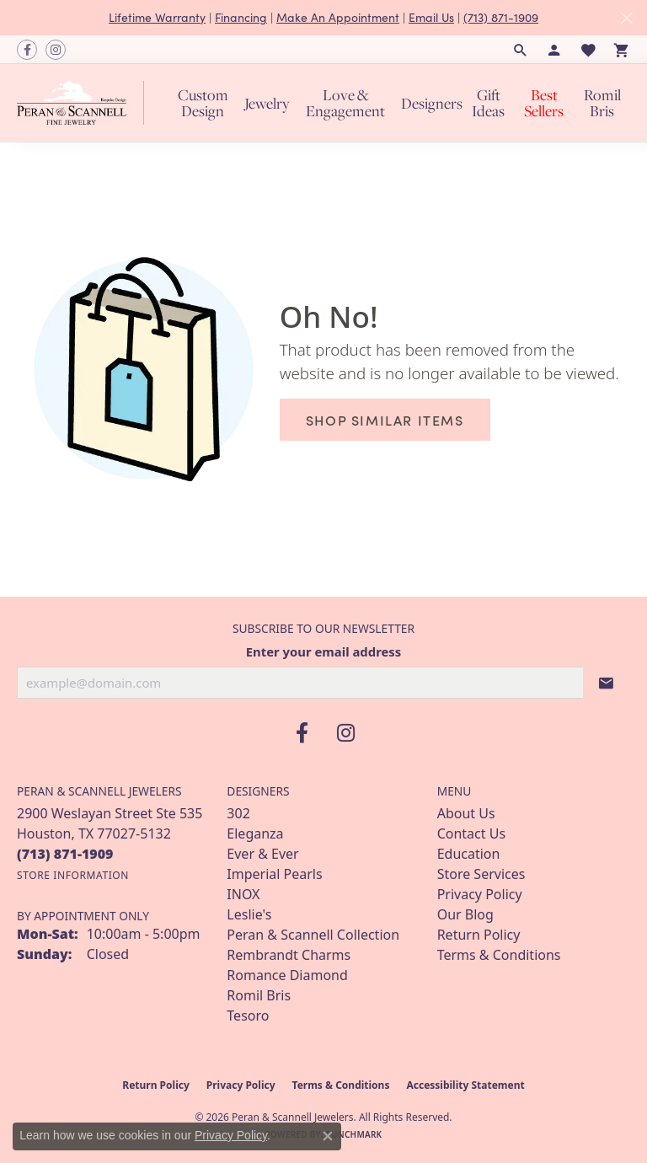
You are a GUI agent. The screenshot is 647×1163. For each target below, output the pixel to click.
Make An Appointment (337, 17)
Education (468, 853)
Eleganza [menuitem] (255, 833)
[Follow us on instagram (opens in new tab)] (55, 50)
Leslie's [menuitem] (249, 914)
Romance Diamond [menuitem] (287, 975)
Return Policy (479, 934)
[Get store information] (73, 875)
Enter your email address (324, 651)
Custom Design (203, 102)
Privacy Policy (479, 894)
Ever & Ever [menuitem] (262, 853)
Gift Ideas (488, 102)
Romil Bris (602, 102)
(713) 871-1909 (500, 17)
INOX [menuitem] (243, 894)
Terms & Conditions (499, 955)
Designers (432, 103)
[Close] (626, 18)
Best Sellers (544, 102)
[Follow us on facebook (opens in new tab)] (27, 50)
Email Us (431, 17)
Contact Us (471, 833)
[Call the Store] (65, 853)
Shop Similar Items (385, 419)
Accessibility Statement (465, 1085)
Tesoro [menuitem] (248, 1015)
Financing (241, 17)
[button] (520, 49)
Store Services (481, 874)
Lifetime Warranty (157, 17)
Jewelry (267, 103)
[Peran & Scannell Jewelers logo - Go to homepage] (84, 103)
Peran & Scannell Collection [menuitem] (313, 934)
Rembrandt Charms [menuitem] (288, 955)
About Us (466, 813)
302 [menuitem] (238, 813)
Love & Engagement (345, 102)
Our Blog (465, 914)
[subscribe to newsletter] (606, 683)
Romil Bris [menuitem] (259, 995)
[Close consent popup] (328, 1136)
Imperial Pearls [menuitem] (274, 874)
